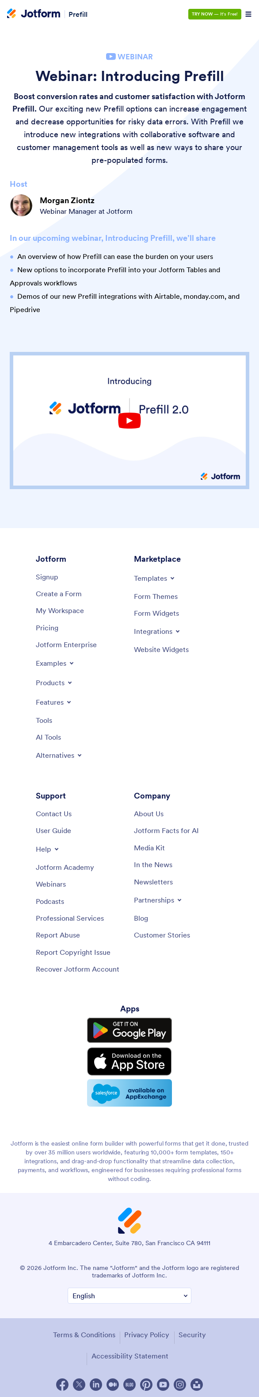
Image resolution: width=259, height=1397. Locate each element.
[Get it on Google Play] (129, 1030)
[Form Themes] (156, 596)
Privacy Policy (146, 1332)
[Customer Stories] (162, 934)
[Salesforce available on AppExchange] (129, 1090)
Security (192, 1332)
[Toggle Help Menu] (48, 849)
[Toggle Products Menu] (54, 682)
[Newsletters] (153, 881)
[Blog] (141, 918)
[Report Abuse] (58, 934)
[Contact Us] (54, 813)
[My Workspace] (60, 610)
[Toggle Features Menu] (54, 702)
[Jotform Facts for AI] (166, 830)
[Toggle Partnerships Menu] (158, 900)
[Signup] (47, 576)
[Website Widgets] (161, 649)
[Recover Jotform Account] (77, 969)
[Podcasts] (50, 901)
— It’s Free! (215, 14)
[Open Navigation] (248, 14)
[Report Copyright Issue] (73, 952)
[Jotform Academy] (65, 867)
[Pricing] (47, 627)
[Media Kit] (149, 847)
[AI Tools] (48, 737)
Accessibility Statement (129, 1353)
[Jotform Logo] (33, 14)
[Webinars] (51, 884)
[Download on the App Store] (129, 1059)
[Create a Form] (59, 593)
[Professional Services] (70, 918)
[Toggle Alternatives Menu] (59, 755)
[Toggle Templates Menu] (155, 578)
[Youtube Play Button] (130, 421)
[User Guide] (53, 830)
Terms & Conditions (84, 1332)
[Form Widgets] (156, 613)
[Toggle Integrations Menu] (157, 631)
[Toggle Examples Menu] (55, 663)
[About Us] (149, 813)
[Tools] (44, 720)
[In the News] (153, 864)
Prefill (78, 14)
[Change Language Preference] (129, 1293)
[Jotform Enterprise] (66, 644)
